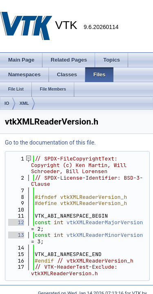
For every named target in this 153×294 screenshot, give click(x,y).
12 (16, 222)
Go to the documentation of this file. (50, 142)
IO (6, 103)
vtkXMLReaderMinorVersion (105, 235)
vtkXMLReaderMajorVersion (105, 222)
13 (16, 235)
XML (24, 103)
